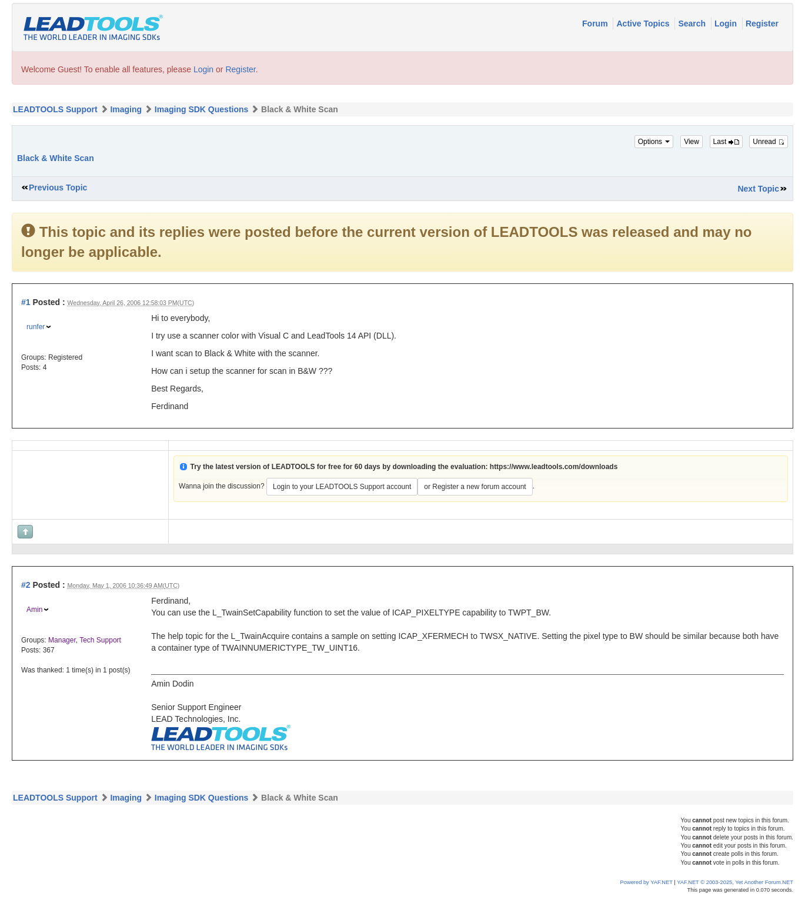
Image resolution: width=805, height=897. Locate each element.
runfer (35, 327)
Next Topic (758, 188)
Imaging (126, 109)
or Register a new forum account (475, 487)
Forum (596, 23)
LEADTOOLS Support (55, 109)
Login (726, 23)
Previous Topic (58, 187)
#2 (26, 585)
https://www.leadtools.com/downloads (554, 467)
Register (762, 23)
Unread (768, 142)
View (691, 142)
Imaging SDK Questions (201, 109)
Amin (34, 609)
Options (654, 142)
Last (726, 142)
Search (693, 23)
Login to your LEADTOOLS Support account (342, 487)
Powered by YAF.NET (646, 882)
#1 (26, 302)
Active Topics (644, 23)
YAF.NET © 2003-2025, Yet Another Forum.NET (735, 882)
